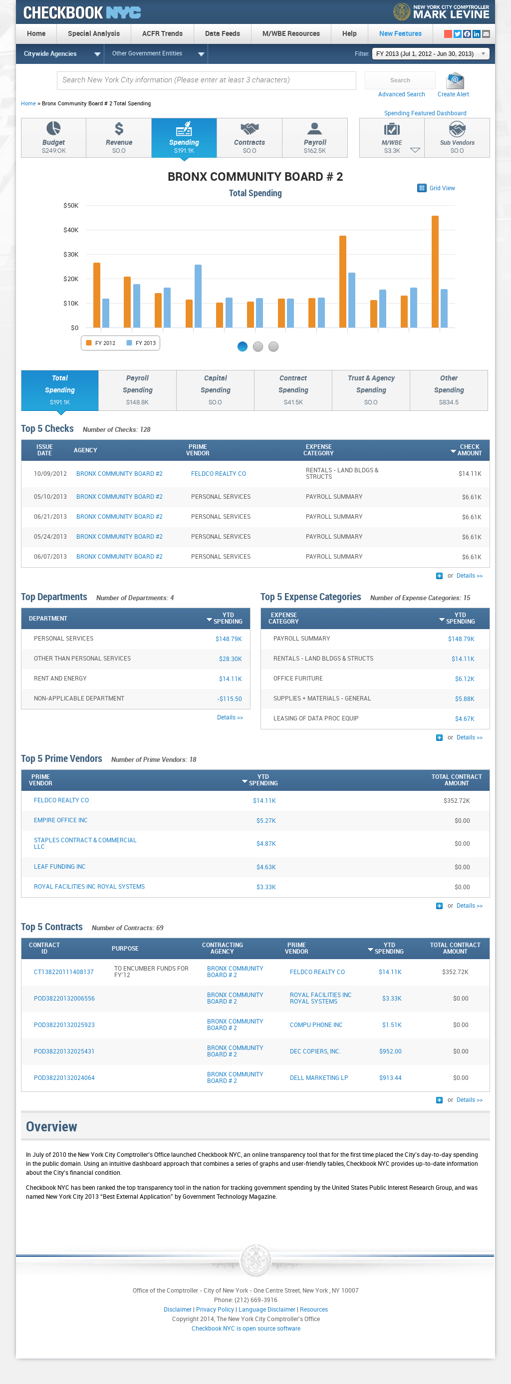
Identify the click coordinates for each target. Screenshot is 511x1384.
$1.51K (392, 1025)
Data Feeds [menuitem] (222, 33)
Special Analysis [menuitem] (94, 33)
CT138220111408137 (64, 972)
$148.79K (229, 639)
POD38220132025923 (64, 1025)
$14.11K (230, 679)
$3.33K (266, 887)
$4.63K (266, 867)
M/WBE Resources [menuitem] (291, 33)
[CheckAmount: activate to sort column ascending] (444, 450)
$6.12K (465, 679)
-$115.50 (229, 699)
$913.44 (390, 1078)
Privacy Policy (215, 1310)
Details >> (470, 576)
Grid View (442, 188)
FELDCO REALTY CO (61, 800)
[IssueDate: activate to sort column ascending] (46, 450)
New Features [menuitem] (400, 33)
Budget (53, 148)
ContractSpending (293, 391)
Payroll (314, 148)
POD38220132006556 (64, 999)
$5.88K (465, 699)
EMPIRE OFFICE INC (61, 820)
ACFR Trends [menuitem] (162, 33)
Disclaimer (178, 1310)
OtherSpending (449, 391)
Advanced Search (401, 94)
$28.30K (230, 659)
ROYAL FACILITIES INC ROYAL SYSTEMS (89, 887)
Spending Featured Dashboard (425, 113)
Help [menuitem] (349, 33)
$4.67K (465, 719)
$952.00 (390, 1051)
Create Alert (453, 94)
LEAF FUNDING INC (60, 867)
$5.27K (266, 821)
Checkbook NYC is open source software (246, 1329)
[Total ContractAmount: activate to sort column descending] (380, 780)
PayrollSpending (137, 391)
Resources (314, 1310)
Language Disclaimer (267, 1310)
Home (28, 104)
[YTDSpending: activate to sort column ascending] (205, 618)
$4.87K (266, 844)
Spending (184, 148)
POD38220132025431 (64, 1051)
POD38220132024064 (64, 1078)
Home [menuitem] (36, 33)
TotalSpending (59, 391)
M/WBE (392, 148)
